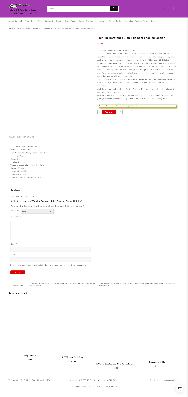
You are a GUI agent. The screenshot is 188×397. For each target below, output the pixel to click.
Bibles (16, 28)
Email (13, 254)
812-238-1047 (85, 380)
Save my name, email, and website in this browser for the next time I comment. (49, 265)
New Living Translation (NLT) (31, 28)
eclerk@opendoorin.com (170, 380)
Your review (16, 216)
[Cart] (178, 8)
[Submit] (114, 8)
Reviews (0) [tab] (28, 137)
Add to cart (109, 112)
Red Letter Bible (142, 283)
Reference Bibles (50, 28)
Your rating (15, 210)
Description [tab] (14, 137)
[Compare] (120, 112)
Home (10, 28)
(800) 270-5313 (111, 380)
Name (13, 244)
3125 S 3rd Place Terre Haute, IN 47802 (34, 380)
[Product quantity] (99, 112)
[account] (166, 8)
